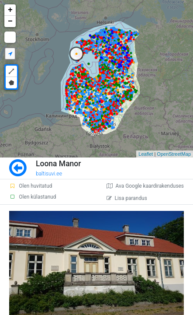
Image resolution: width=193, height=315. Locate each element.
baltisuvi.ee (49, 174)
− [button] (10, 21)
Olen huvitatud (30, 186)
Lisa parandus (127, 198)
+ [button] (10, 10)
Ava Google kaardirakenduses (145, 186)
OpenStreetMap (174, 154)
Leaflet (145, 154)
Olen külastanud (32, 197)
